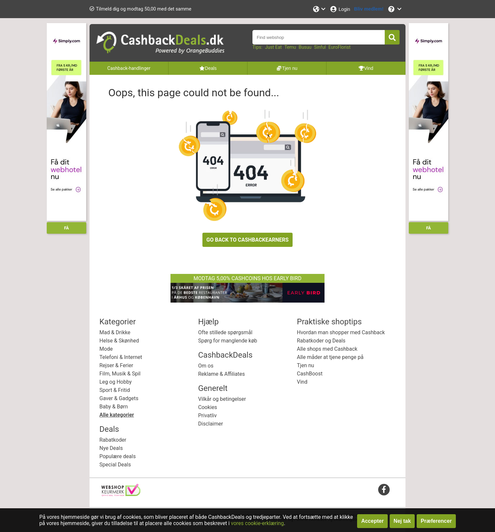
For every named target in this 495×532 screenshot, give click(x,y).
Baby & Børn (113, 406)
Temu (290, 47)
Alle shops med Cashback (327, 349)
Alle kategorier (116, 415)
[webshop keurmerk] (121, 494)
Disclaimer (210, 424)
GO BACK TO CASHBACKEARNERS (247, 240)
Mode (106, 349)
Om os (205, 366)
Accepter (372, 521)
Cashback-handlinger (128, 68)
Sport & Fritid (114, 390)
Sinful (320, 47)
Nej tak (402, 521)
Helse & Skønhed (119, 341)
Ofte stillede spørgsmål (225, 332)
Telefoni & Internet (120, 357)
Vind (302, 382)
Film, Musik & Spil (120, 373)
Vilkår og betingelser (222, 399)
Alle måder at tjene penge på (330, 357)
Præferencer (436, 521)
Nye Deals (111, 448)
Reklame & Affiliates (221, 374)
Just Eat (273, 47)
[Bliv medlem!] (369, 9)
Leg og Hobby (115, 382)
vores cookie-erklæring (257, 523)
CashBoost (310, 373)
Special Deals (115, 464)
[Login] (339, 9)
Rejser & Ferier (116, 365)
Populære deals (117, 456)
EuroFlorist (339, 47)
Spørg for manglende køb (227, 341)
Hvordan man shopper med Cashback (341, 332)
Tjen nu (305, 365)
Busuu (305, 47)
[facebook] (383, 489)
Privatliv (207, 415)
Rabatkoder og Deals (321, 341)
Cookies (207, 407)
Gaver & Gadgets (119, 398)
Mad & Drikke (114, 332)
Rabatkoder (112, 440)
